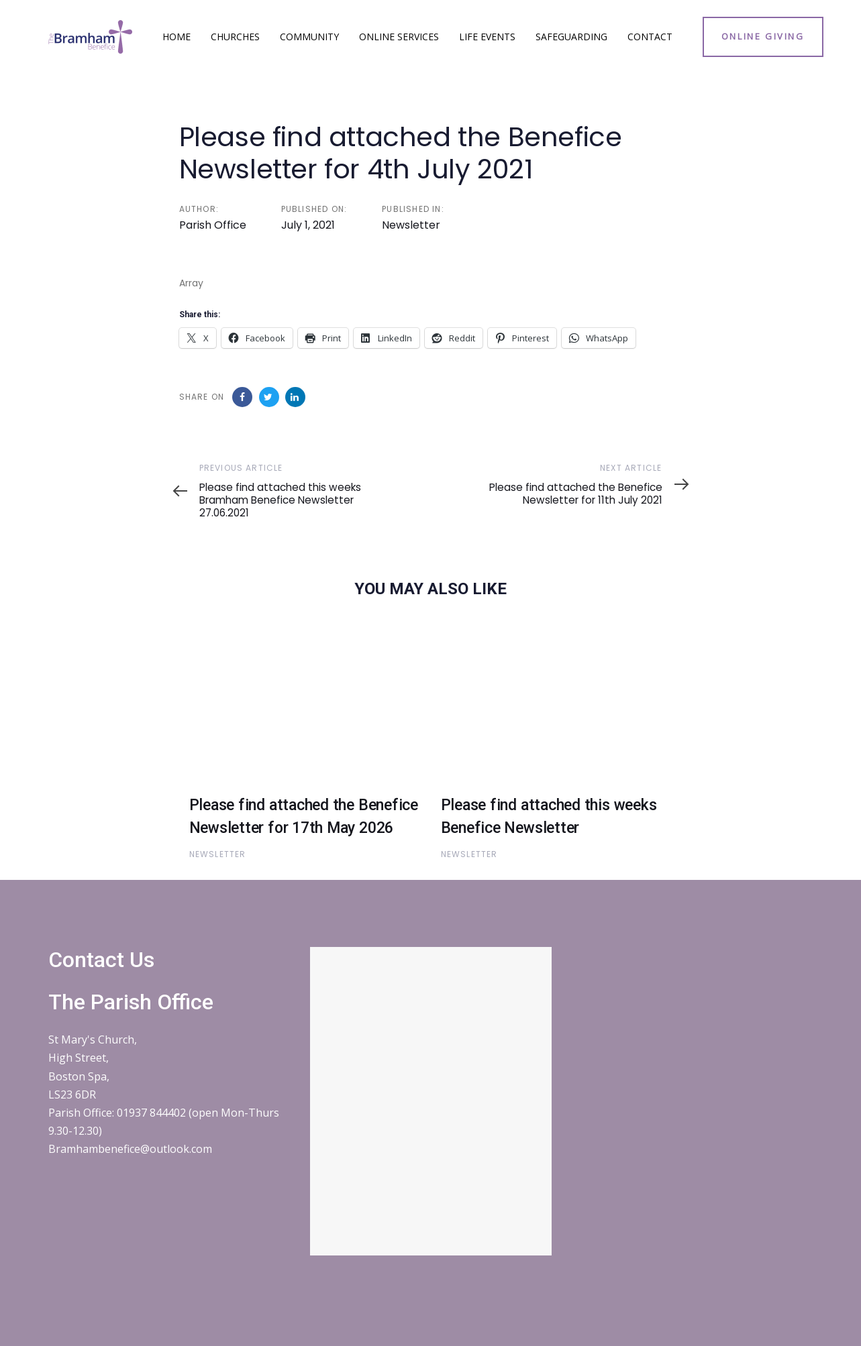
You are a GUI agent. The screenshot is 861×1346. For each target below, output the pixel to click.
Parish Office (212, 225)
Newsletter (411, 225)
